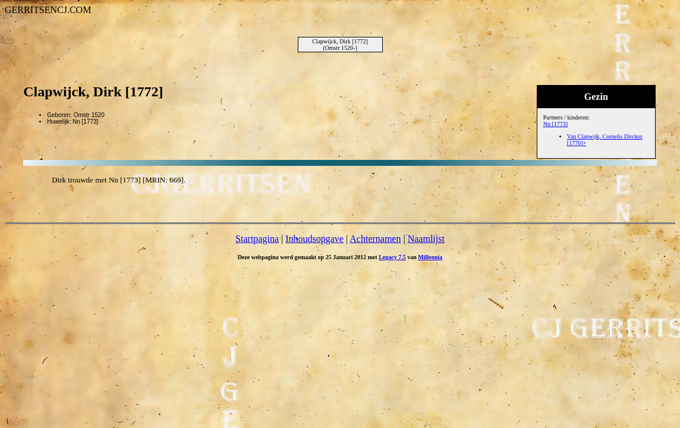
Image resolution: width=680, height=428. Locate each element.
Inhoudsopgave (314, 239)
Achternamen (375, 239)
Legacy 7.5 (392, 257)
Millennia (430, 257)
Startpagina (257, 239)
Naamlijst (426, 239)
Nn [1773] (555, 124)
